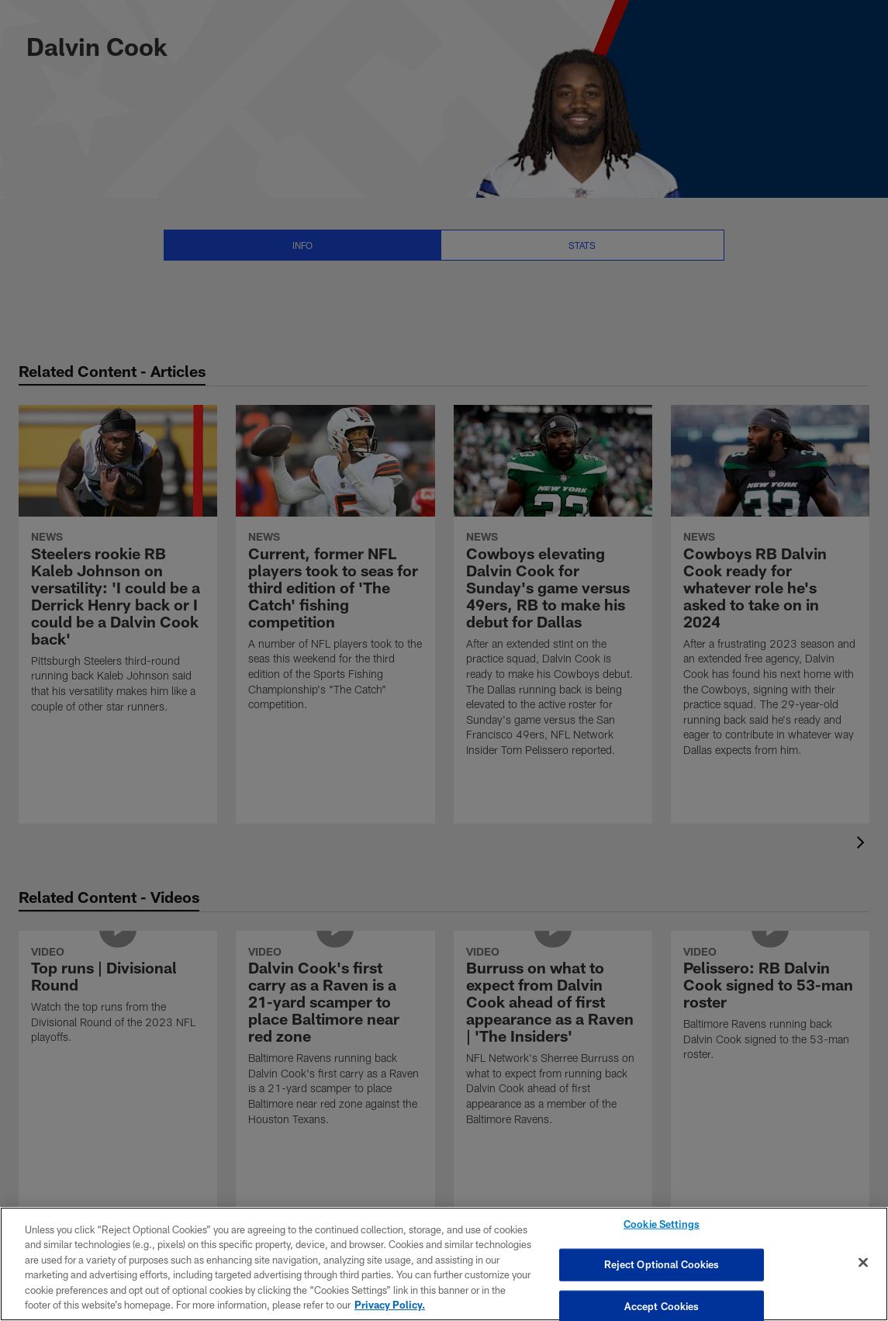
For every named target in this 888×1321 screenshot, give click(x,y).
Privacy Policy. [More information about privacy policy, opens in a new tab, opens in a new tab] (389, 1305)
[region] (444, 1264)
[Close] (863, 1263)
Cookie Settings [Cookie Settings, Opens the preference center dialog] (662, 1225)
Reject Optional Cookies (662, 1264)
